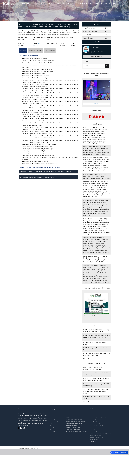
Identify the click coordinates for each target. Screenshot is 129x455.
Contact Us (116, 3)
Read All (86, 364)
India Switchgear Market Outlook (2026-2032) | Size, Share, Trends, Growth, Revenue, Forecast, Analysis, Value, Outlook (96, 178)
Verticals (77, 3)
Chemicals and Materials (96, 421)
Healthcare (93, 433)
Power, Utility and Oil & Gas (97, 425)
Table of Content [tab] (39, 51)
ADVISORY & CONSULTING (73, 419)
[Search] (107, 66)
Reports (58, 3)
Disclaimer (53, 431)
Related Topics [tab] (51, 51)
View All (97, 103)
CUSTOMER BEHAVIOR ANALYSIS (74, 431)
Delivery (52, 429)
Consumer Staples (95, 437)
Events (94, 3)
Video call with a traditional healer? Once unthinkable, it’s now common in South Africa (95, 397)
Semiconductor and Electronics (98, 423)
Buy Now (97, 42)
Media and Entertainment (96, 443)
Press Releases (68, 3)
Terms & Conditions (55, 427)
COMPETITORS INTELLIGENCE (74, 425)
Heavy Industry (94, 427)
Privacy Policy (54, 425)
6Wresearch (24, 454)
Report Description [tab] (26, 51)
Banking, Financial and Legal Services (100, 439)
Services (51, 3)
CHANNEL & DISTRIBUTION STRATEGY (76, 427)
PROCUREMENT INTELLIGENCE (74, 429)
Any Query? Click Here (96, 56)
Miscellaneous (94, 445)
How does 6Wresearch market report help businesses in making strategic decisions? (48, 172)
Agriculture (93, 447)
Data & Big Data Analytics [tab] (67, 51)
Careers (52, 423)
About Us (43, 3)
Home (37, 3)
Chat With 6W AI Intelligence (119, 452)
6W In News (86, 3)
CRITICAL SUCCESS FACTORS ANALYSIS (76, 437)
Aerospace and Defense (96, 419)
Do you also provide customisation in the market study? (48, 178)
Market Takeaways (104, 3)
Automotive (93, 435)
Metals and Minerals (95, 441)
